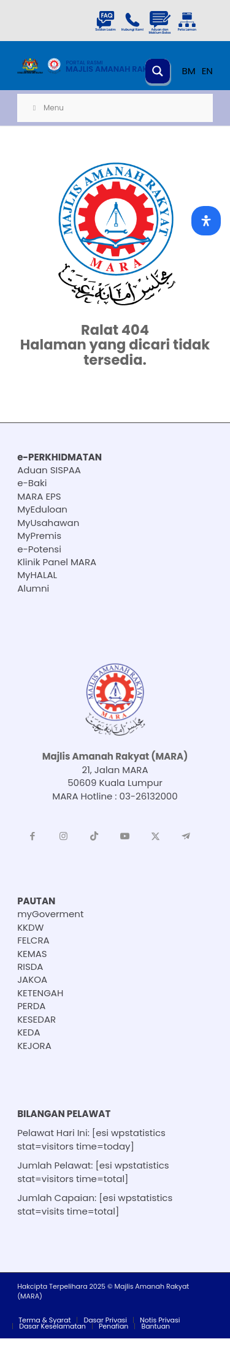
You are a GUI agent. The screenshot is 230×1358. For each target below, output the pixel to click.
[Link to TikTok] (94, 836)
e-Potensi (39, 549)
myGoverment (50, 913)
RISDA (30, 966)
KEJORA (34, 1045)
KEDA (28, 1032)
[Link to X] (155, 836)
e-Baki (32, 482)
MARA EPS (39, 496)
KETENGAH (40, 992)
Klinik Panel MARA (56, 561)
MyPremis (39, 535)
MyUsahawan (48, 522)
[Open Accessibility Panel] (206, 220)
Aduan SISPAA (49, 469)
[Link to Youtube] (124, 836)
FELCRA (33, 940)
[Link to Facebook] (32, 836)
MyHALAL (37, 574)
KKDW (30, 927)
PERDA (31, 1005)
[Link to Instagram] (63, 836)
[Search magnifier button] (157, 71)
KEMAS (32, 953)
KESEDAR (36, 1019)
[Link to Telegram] (186, 836)
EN (207, 70)
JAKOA (32, 979)
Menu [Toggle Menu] (46, 107)
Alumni (33, 588)
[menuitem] (44, 1320)
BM (189, 70)
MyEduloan (42, 509)
